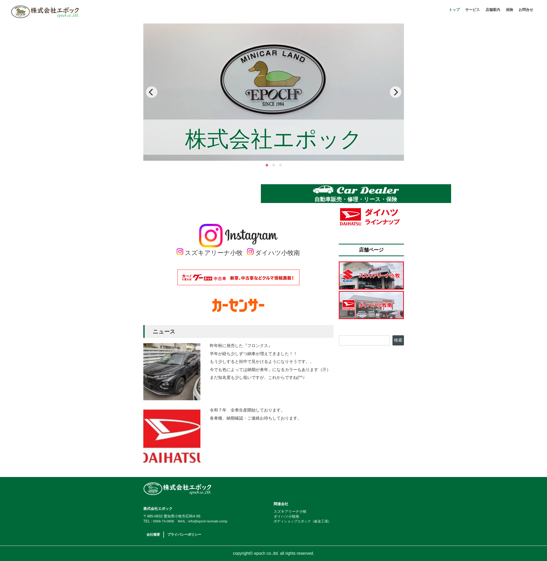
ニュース (164, 332)
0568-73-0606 (163, 521)
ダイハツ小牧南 (273, 252)
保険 (509, 10)
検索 (398, 340)
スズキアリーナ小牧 (210, 252)
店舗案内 (492, 10)
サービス (472, 10)
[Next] (395, 92)
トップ (454, 10)
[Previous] (151, 92)
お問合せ (526, 10)
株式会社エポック (87, 11)
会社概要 (153, 534)
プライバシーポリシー (184, 534)
